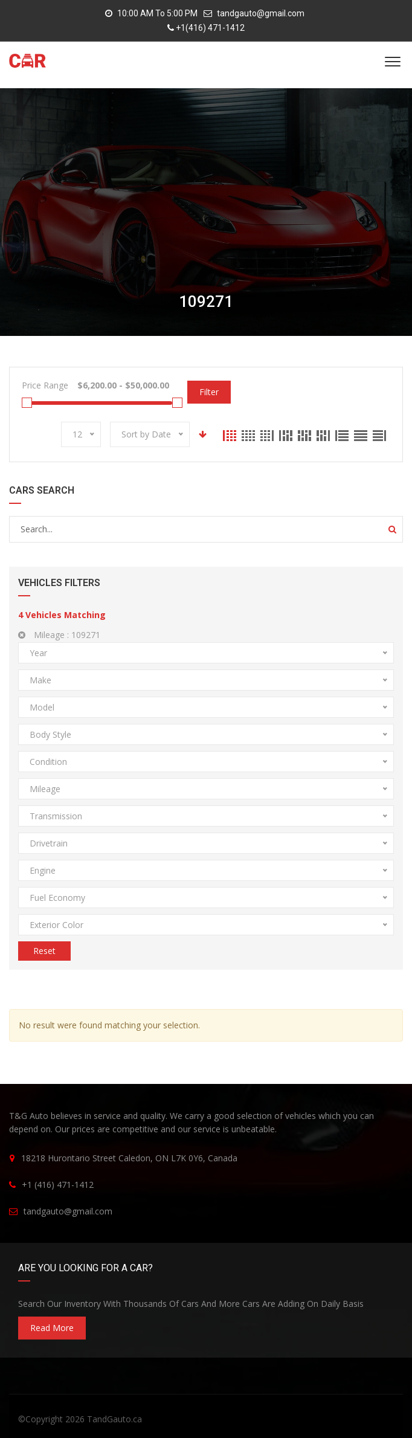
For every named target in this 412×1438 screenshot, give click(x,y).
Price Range (45, 385)
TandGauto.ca (114, 1419)
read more (52, 1327)
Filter (209, 392)
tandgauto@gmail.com (260, 13)
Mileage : (59, 634)
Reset (44, 950)
